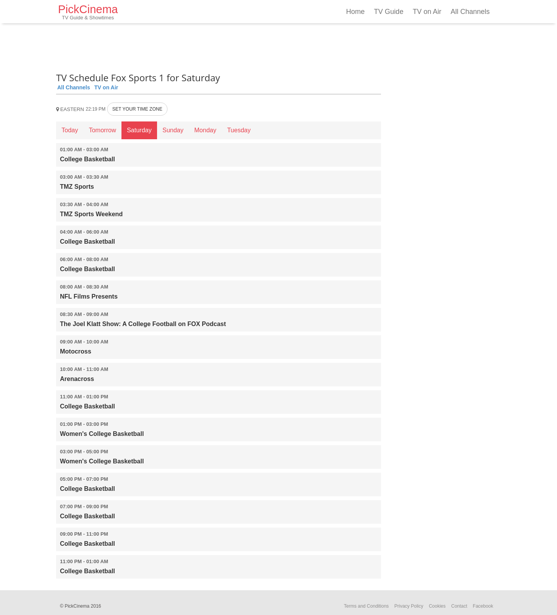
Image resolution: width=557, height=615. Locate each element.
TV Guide (388, 11)
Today (70, 130)
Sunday (172, 130)
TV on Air (427, 11)
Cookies (437, 606)
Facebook (483, 606)
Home (355, 11)
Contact (459, 606)
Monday (205, 130)
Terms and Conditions (366, 606)
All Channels (470, 11)
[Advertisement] (218, 46)
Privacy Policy (409, 606)
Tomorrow (102, 130)
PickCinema (88, 11)
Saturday (139, 130)
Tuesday (239, 130)
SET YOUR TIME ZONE (137, 109)
